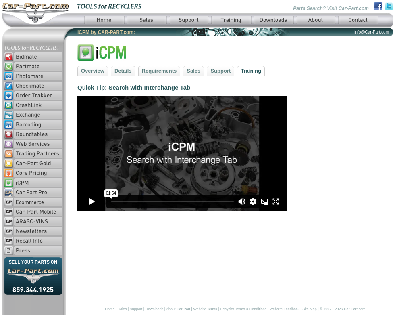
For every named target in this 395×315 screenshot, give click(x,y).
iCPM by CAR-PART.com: (106, 32)
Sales (193, 71)
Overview (92, 71)
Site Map (309, 309)
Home (110, 309)
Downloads (155, 309)
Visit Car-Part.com (348, 8)
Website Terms (205, 309)
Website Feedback (284, 309)
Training (251, 71)
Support (220, 71)
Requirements (159, 71)
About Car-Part (178, 309)
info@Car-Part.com (371, 32)
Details (123, 71)
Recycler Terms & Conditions (243, 309)
